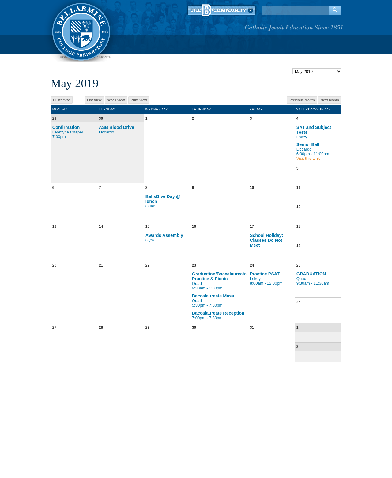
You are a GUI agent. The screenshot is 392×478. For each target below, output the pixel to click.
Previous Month (302, 100)
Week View (116, 100)
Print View (139, 100)
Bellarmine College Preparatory (80, 30)
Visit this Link (308, 158)
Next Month (330, 100)
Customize (61, 100)
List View (94, 100)
